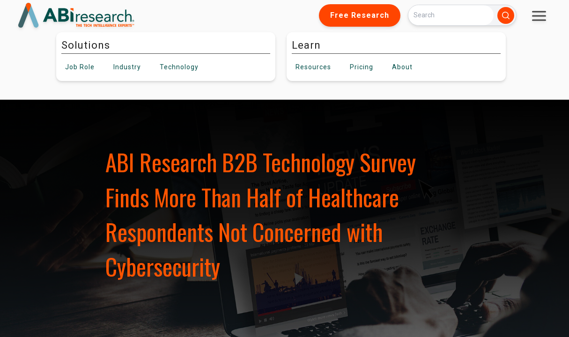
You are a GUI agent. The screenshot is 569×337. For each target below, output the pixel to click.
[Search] (451, 15)
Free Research (359, 15)
